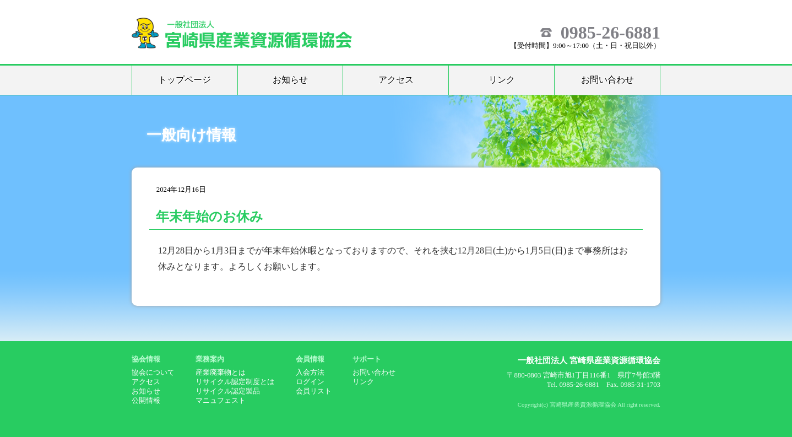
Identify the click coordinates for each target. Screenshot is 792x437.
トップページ (184, 79)
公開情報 (146, 400)
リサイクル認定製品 (228, 391)
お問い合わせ (607, 79)
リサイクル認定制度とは (235, 382)
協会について (153, 372)
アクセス (396, 79)
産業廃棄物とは (221, 372)
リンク (502, 79)
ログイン (310, 382)
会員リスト (314, 391)
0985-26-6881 (610, 32)
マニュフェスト (221, 400)
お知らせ (290, 79)
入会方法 (310, 372)
